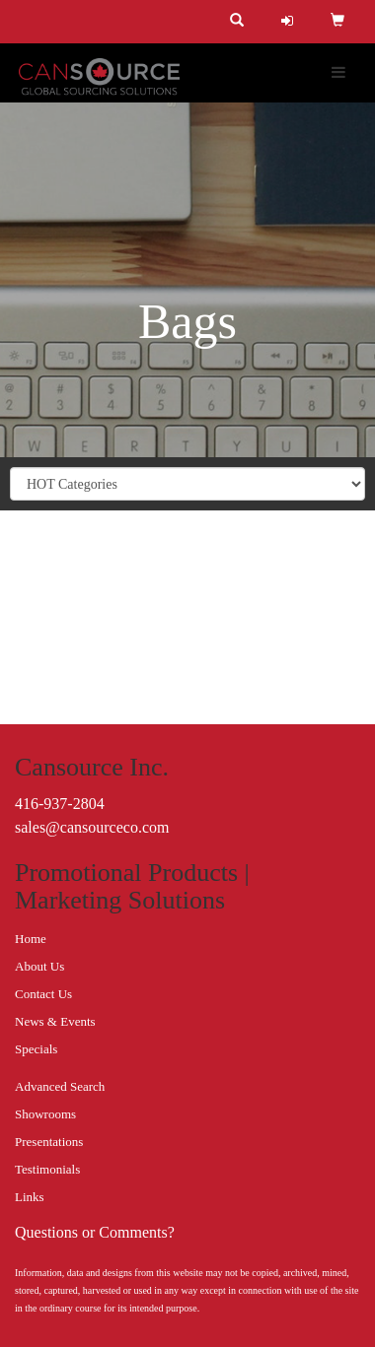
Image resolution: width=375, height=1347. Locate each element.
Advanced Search (60, 1086)
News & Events (55, 1021)
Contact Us (43, 993)
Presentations (49, 1141)
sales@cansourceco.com (92, 827)
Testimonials (47, 1169)
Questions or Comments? (95, 1232)
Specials (36, 1049)
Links (29, 1196)
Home (30, 938)
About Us (39, 966)
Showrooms (45, 1114)
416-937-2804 (60, 803)
